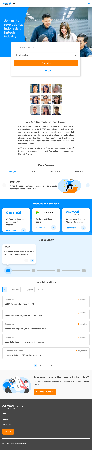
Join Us (8, 432)
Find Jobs (46, 63)
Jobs (4, 414)
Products (5, 419)
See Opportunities (44, 392)
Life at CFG (6, 425)
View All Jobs (46, 71)
